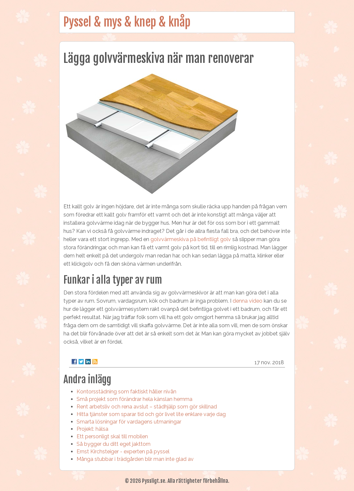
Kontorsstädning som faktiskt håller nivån (126, 391)
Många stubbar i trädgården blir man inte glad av (135, 459)
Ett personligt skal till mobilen (112, 436)
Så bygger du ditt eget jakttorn (113, 444)
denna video (247, 301)
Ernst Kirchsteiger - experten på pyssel (123, 451)
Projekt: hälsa (92, 429)
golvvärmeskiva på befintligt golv (190, 239)
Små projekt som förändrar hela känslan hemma (134, 399)
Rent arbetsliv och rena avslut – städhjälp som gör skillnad (147, 407)
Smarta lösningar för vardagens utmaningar (129, 422)
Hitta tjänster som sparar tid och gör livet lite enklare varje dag (151, 414)
